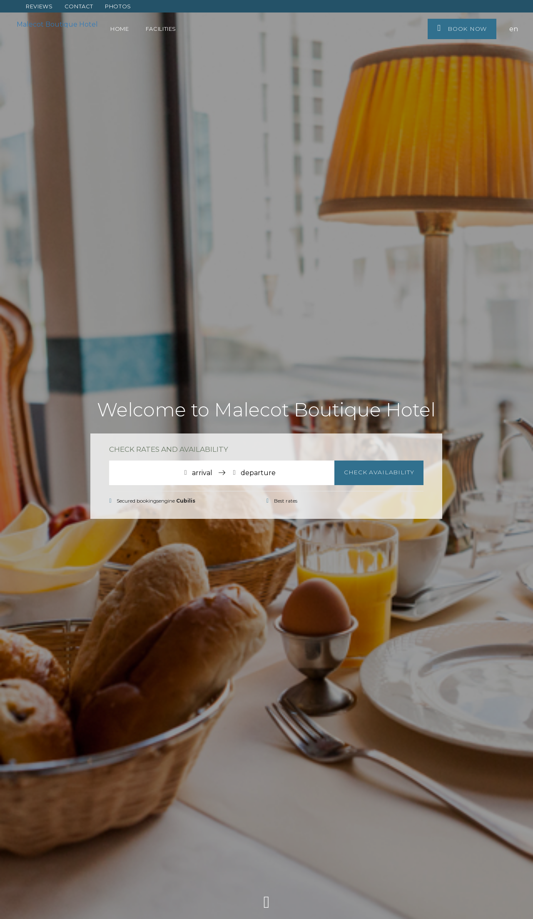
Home (119, 28)
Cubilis (185, 501)
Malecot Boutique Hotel (57, 24)
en (513, 29)
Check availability (379, 472)
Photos (118, 6)
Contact (79, 6)
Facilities (161, 28)
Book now (462, 28)
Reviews (39, 6)
